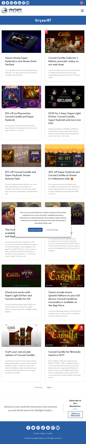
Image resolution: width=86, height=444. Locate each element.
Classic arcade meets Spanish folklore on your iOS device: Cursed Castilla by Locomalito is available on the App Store (64, 299)
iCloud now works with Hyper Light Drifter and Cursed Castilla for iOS (18, 295)
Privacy (43, 433)
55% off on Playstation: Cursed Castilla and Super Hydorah (19, 116)
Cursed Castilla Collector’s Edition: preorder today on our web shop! (63, 61)
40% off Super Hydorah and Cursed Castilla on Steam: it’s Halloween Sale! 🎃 (64, 175)
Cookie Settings (52, 230)
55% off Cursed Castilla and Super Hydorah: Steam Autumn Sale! (20, 175)
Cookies (50, 433)
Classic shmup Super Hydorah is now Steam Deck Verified (21, 61)
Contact (36, 433)
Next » (50, 387)
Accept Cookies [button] (35, 230)
